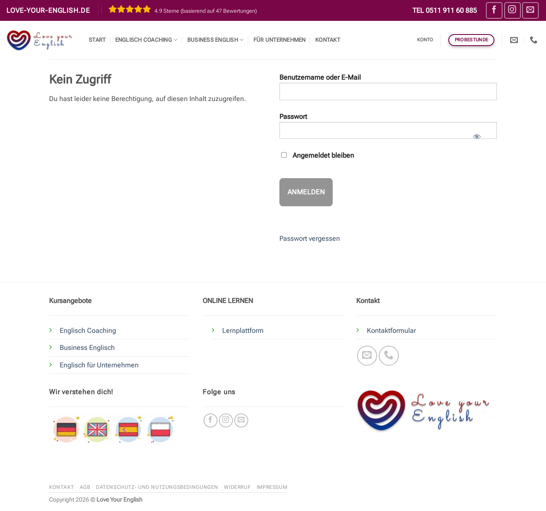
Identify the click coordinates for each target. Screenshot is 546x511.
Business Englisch (87, 348)
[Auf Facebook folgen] (494, 10)
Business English (215, 40)
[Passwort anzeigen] (476, 134)
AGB (85, 487)
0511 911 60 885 (451, 10)
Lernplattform (243, 330)
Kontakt (327, 40)
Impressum (272, 487)
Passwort (293, 117)
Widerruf (237, 487)
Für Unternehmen (279, 40)
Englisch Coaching (146, 40)
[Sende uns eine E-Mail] (530, 10)
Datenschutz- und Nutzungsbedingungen (157, 487)
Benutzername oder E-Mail (320, 77)
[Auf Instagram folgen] (512, 10)
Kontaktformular (391, 330)
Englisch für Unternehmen (99, 365)
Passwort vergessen (309, 238)
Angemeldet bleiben (317, 155)
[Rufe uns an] (389, 356)
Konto (425, 40)
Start (97, 40)
